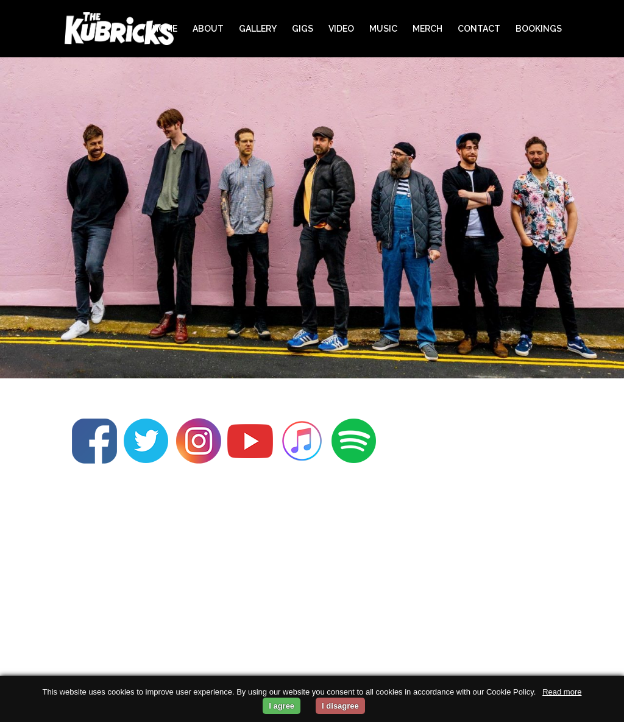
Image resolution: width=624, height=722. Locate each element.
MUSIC (383, 29)
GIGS (302, 29)
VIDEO (341, 29)
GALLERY (258, 29)
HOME (164, 29)
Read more (561, 691)
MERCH (427, 29)
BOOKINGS (539, 29)
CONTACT (479, 29)
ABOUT (208, 29)
